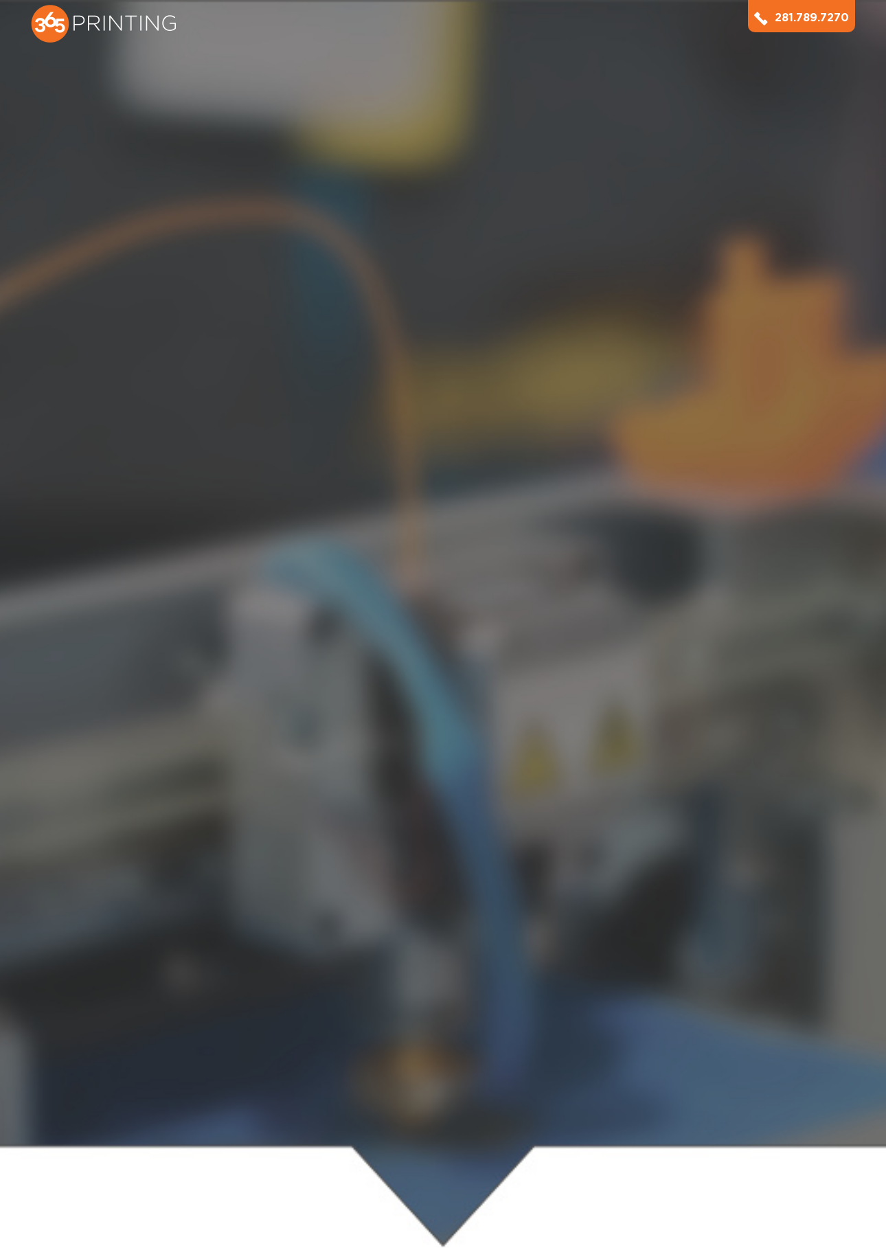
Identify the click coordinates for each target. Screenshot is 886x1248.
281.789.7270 (801, 17)
